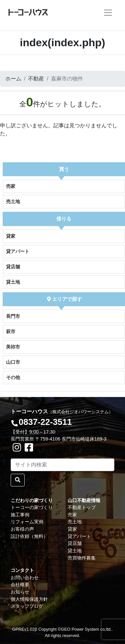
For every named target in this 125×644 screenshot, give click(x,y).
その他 (13, 377)
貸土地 (13, 282)
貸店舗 (13, 266)
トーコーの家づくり (32, 507)
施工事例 (20, 514)
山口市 (13, 362)
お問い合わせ (25, 577)
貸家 (10, 236)
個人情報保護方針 (29, 599)
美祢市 (13, 346)
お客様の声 (22, 529)
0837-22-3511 (45, 422)
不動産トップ (82, 507)
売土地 (13, 201)
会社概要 (20, 584)
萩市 (10, 331)
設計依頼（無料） (29, 536)
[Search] (62, 464)
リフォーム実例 (27, 521)
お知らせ (20, 591)
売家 (10, 186)
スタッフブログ (27, 606)
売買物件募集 (82, 558)
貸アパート (17, 251)
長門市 (13, 316)
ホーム (13, 78)
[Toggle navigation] (108, 12)
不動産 (36, 78)
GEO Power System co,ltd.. (87, 629)
